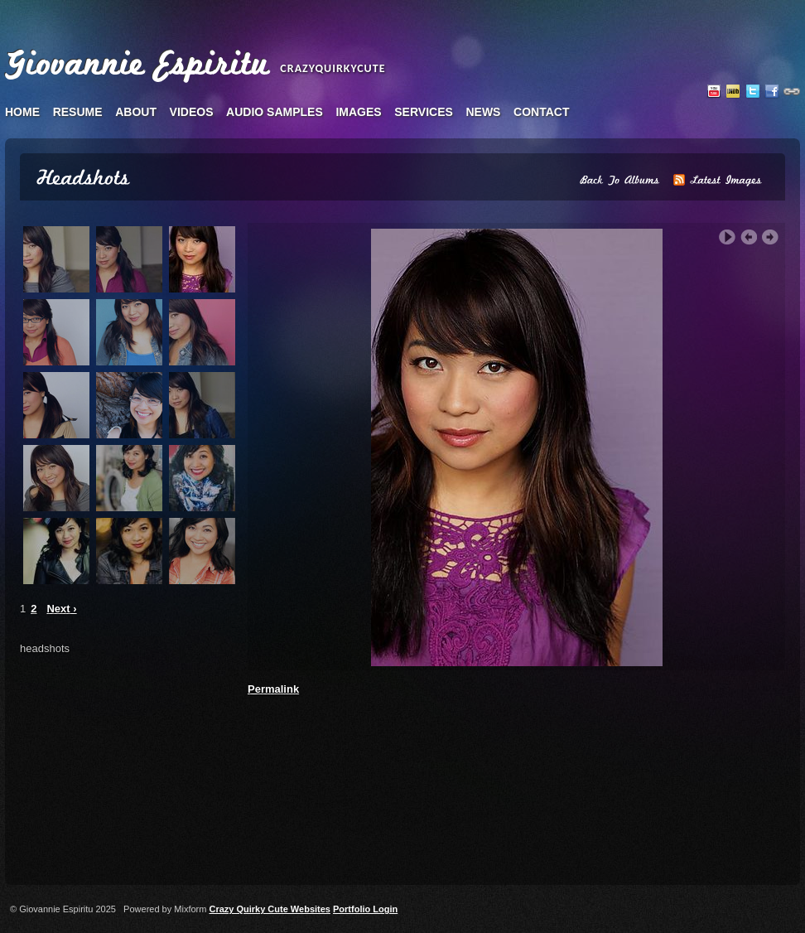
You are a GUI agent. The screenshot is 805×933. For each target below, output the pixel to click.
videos (192, 111)
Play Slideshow (727, 237)
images (358, 111)
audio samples (274, 111)
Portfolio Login (365, 909)
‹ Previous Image (748, 237)
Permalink (273, 689)
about (136, 111)
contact (541, 111)
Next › (61, 608)
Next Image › (770, 237)
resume (78, 111)
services (423, 111)
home (22, 111)
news (482, 111)
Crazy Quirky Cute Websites (269, 909)
